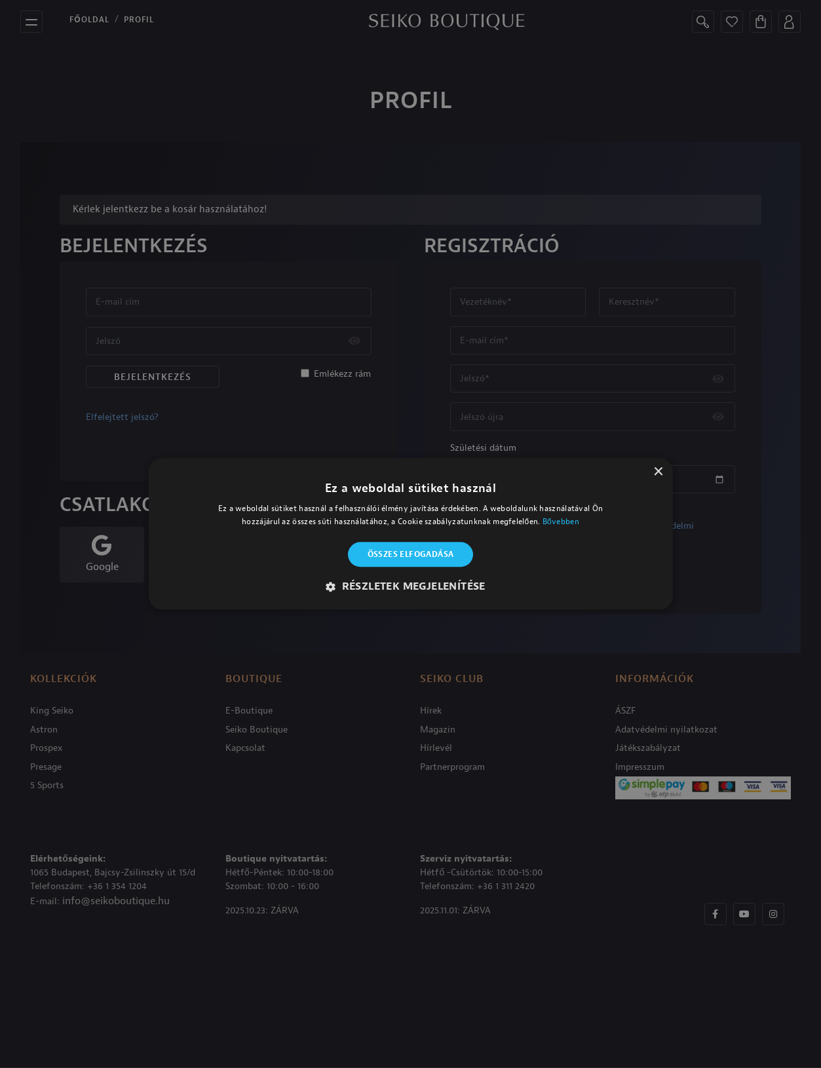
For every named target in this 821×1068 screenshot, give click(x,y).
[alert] (410, 534)
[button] (410, 587)
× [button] (658, 472)
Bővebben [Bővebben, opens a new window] (561, 522)
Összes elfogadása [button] (411, 554)
